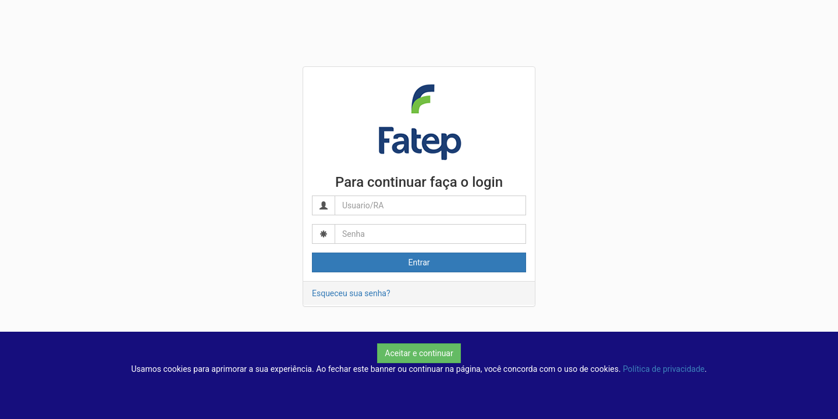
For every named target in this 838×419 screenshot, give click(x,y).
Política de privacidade (664, 369)
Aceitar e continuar (419, 353)
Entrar (418, 262)
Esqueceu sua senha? (351, 293)
